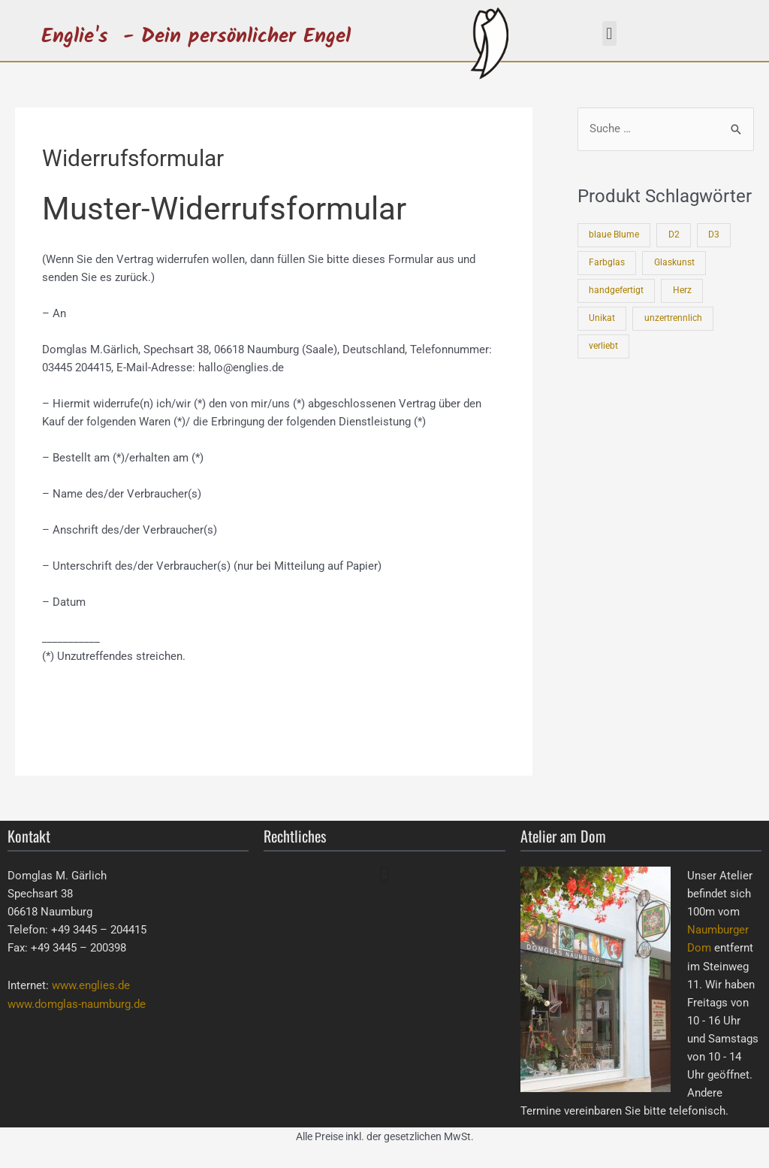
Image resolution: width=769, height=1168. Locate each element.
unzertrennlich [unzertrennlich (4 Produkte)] (673, 316)
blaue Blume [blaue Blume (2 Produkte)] (614, 235)
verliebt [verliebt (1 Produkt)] (603, 343)
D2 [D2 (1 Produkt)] (674, 235)
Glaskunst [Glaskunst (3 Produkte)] (674, 262)
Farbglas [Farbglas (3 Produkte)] (607, 262)
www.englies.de (91, 985)
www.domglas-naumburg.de (77, 1003)
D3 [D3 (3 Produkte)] (714, 235)
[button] (609, 33)
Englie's (74, 36)
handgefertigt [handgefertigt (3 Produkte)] (616, 289)
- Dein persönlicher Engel (237, 36)
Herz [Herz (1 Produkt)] (682, 289)
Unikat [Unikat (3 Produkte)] (602, 316)
